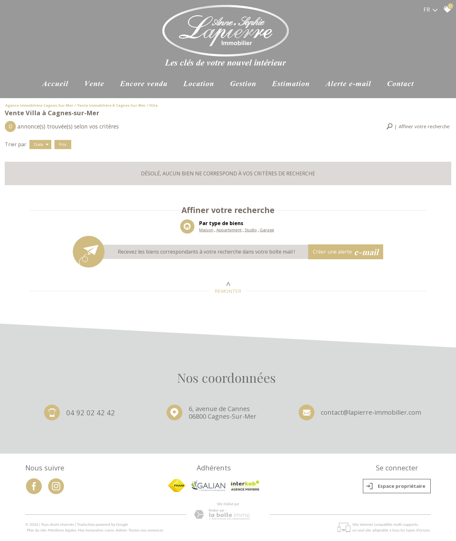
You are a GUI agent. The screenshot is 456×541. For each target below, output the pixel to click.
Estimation (291, 84)
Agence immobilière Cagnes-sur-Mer (39, 105)
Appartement (229, 230)
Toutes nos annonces (146, 530)
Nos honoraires (91, 530)
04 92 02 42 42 (90, 413)
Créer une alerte (346, 252)
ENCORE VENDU (144, 84)
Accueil (55, 84)
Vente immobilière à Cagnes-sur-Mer (111, 105)
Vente (94, 84)
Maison (206, 230)
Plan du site (36, 530)
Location (198, 84)
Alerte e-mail (348, 84)
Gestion (243, 84)
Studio (250, 230)
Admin (121, 530)
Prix (62, 144)
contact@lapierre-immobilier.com (371, 414)
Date (41, 144)
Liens (109, 530)
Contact (400, 84)
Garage (266, 230)
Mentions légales (62, 530)
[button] (418, 126)
